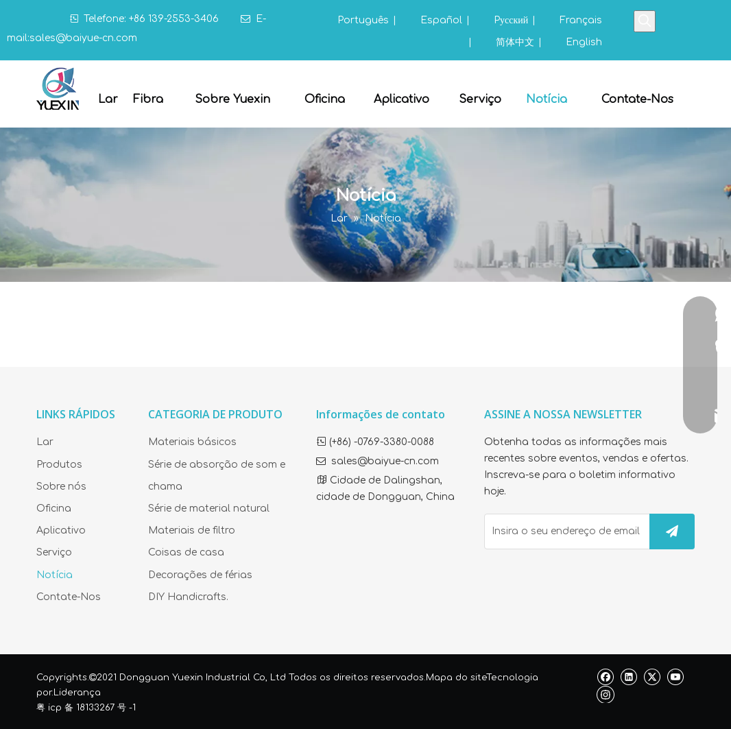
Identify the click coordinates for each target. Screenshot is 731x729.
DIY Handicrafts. (188, 597)
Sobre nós (61, 486)
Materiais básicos (192, 442)
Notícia (54, 575)
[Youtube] (675, 676)
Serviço (54, 552)
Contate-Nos (68, 597)
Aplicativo (61, 530)
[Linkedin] (628, 676)
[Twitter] (651, 676)
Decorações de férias (200, 575)
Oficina (53, 508)
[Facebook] (605, 676)
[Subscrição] (672, 531)
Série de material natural (208, 508)
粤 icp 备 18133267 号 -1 (86, 708)
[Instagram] (605, 694)
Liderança (77, 692)
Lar (44, 442)
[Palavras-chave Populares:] (645, 21)
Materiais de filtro (191, 530)
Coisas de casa (186, 552)
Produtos (59, 464)
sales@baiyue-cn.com (83, 38)
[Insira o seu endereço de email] (564, 531)
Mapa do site (456, 677)
